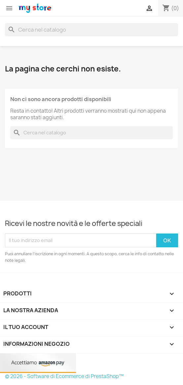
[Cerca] (91, 29)
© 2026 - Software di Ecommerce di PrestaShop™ (64, 376)
